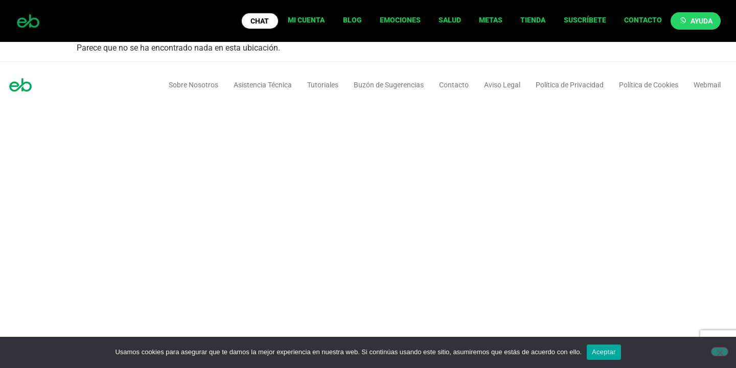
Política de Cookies (648, 85)
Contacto (454, 85)
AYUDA (701, 21)
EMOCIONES (400, 20)
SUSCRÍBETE (585, 20)
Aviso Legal (502, 85)
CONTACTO (643, 20)
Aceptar (604, 352)
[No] (719, 351)
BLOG (352, 20)
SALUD (450, 20)
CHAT (259, 21)
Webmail (707, 85)
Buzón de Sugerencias (389, 85)
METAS (490, 20)
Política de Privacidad (570, 85)
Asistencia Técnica (263, 85)
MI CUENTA (306, 20)
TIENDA (532, 20)
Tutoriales (322, 85)
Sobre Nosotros (193, 85)
